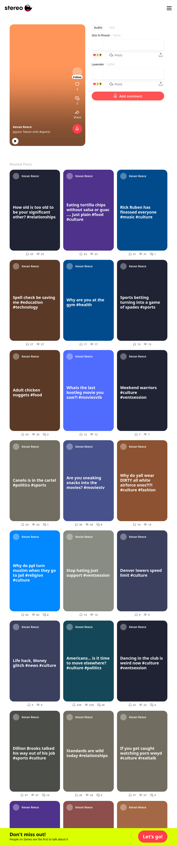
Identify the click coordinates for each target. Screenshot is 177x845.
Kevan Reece (22, 127)
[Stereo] (18, 8)
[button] (152, 837)
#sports (44, 132)
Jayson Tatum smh (26, 132)
